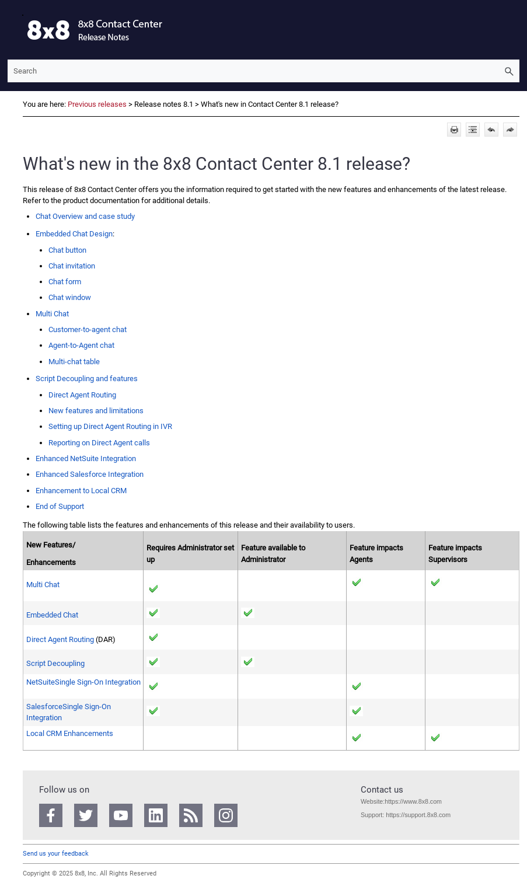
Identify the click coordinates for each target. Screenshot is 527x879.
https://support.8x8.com (418, 814)
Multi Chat (52, 313)
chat (81, 345)
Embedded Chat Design (74, 233)
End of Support (60, 506)
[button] (508, 71)
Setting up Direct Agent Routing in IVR (110, 426)
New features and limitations (96, 410)
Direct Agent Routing (82, 394)
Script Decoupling (55, 663)
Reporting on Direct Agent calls (99, 442)
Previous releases (97, 104)
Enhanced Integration (86, 458)
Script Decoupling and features (87, 378)
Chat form (64, 281)
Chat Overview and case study (85, 216)
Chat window (69, 297)
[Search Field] (263, 71)
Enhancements (69, 733)
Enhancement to (81, 490)
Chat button (67, 250)
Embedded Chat (52, 615)
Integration (83, 682)
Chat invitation (71, 265)
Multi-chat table (74, 361)
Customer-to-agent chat (87, 329)
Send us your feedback (56, 853)
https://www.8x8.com (413, 801)
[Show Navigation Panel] (14, 30)
